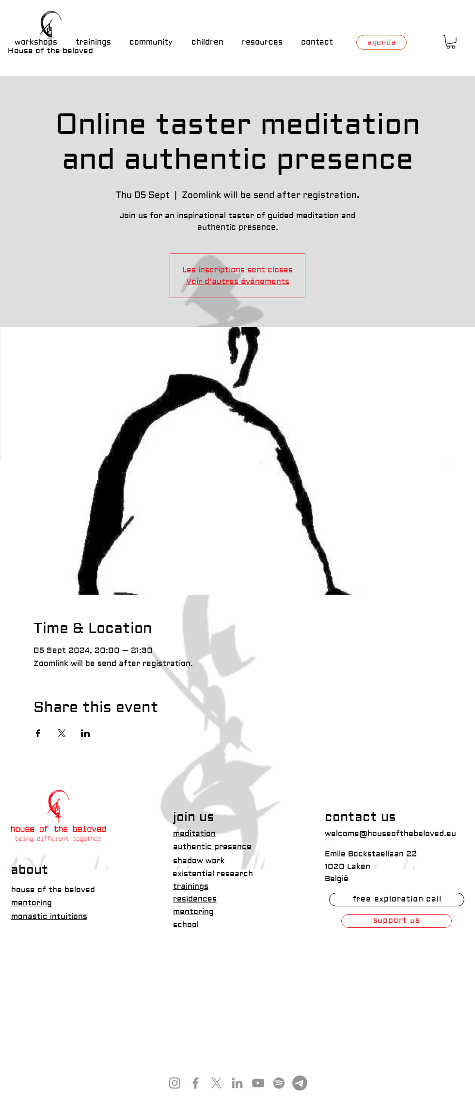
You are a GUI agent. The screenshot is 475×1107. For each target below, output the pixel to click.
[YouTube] (258, 1083)
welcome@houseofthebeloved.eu (390, 833)
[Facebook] (195, 1083)
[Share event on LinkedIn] (85, 733)
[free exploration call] (396, 899)
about (29, 870)
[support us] (396, 921)
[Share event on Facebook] (38, 733)
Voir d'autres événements (237, 281)
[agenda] (381, 42)
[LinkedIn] (237, 1083)
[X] (216, 1083)
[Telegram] (299, 1083)
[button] (451, 42)
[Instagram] (174, 1083)
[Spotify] (278, 1083)
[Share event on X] (61, 733)
